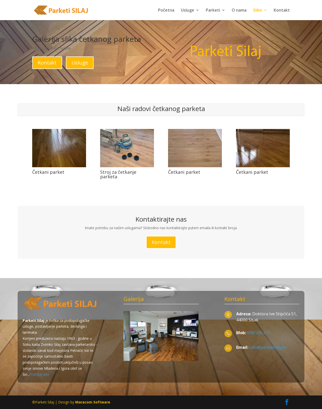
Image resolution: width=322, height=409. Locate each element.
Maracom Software (92, 402)
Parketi (213, 10)
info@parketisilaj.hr (267, 347)
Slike (257, 10)
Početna (166, 10)
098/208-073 (258, 332)
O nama (239, 10)
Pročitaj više (39, 374)
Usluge (187, 10)
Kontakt (282, 10)
